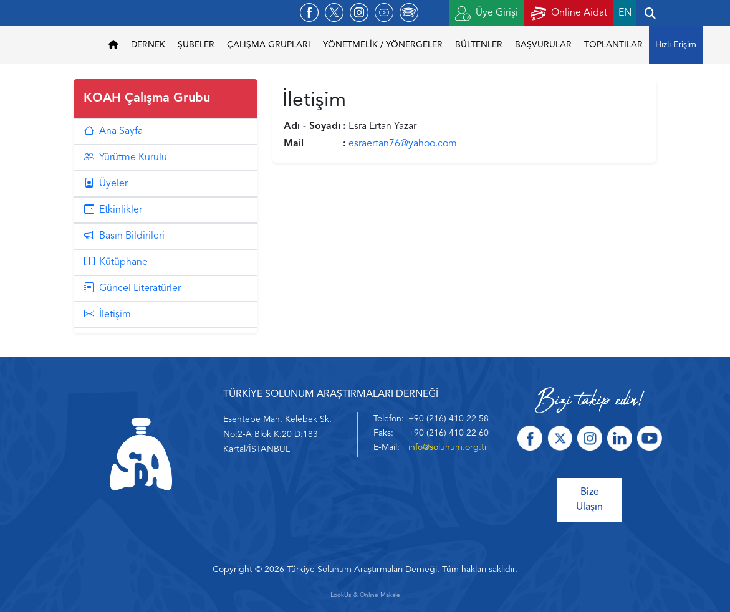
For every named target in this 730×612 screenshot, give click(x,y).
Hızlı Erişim (675, 45)
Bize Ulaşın (589, 499)
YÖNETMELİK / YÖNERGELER (383, 45)
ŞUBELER (196, 45)
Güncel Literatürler (132, 288)
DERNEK (148, 45)
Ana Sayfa (113, 131)
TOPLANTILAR (613, 45)
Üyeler (106, 183)
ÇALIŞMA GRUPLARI (268, 45)
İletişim (107, 314)
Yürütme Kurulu (125, 157)
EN (625, 13)
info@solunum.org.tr (447, 447)
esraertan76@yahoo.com (402, 144)
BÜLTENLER (478, 45)
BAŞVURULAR (543, 45)
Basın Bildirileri (124, 236)
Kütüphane (116, 262)
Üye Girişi (486, 13)
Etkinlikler (113, 210)
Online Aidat (569, 13)
